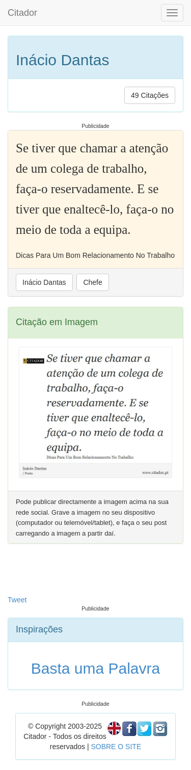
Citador (22, 13)
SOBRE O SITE (116, 746)
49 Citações (150, 95)
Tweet (17, 600)
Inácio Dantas (44, 282)
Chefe (92, 282)
